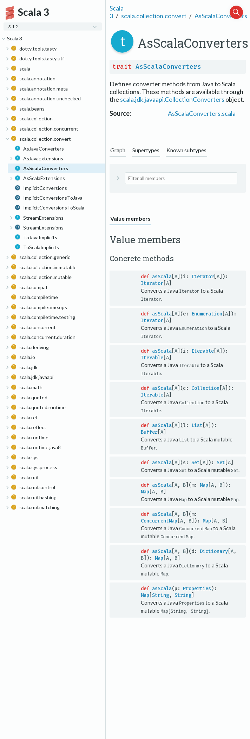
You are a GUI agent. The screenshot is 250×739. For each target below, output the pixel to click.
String (160, 592)
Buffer (149, 430)
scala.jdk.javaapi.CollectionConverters (172, 99)
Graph (117, 150)
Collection (205, 387)
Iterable (202, 350)
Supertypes (145, 150)
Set (195, 461)
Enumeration (206, 313)
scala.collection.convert (153, 16)
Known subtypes (186, 150)
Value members (130, 218)
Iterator (202, 276)
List (197, 424)
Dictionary (214, 549)
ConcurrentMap (159, 518)
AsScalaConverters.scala (202, 113)
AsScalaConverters (221, 16)
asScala (162, 276)
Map (204, 483)
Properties (197, 585)
